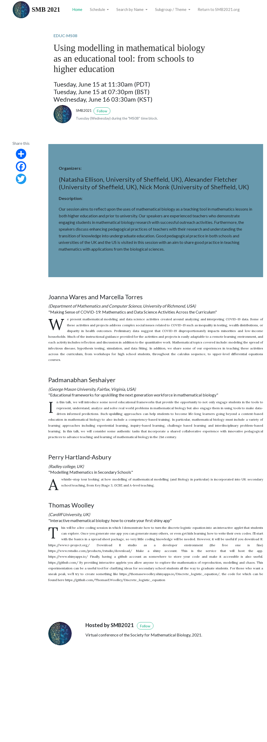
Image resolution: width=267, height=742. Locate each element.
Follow (102, 111)
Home (77, 9)
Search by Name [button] (130, 9)
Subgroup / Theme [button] (171, 9)
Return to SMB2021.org (219, 9)
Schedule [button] (98, 9)
